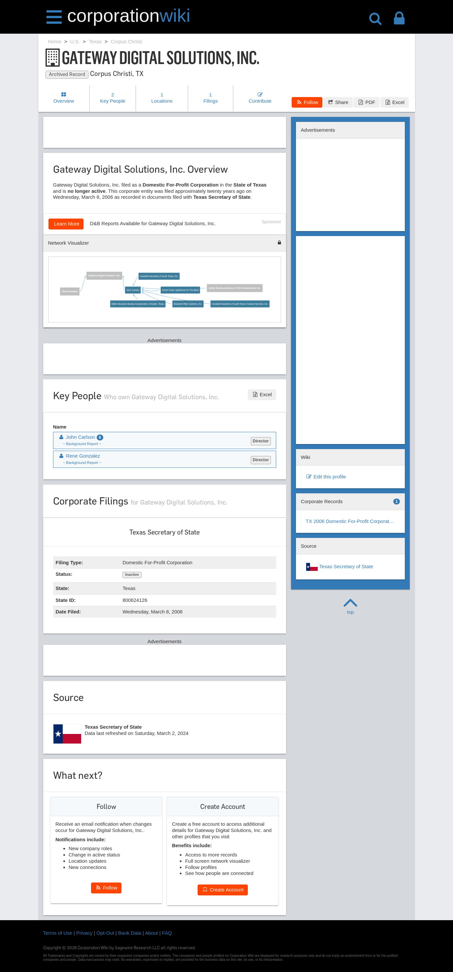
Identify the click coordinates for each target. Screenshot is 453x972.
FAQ (167, 933)
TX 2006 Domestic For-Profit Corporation (351, 521)
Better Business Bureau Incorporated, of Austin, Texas (138, 304)
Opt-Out (105, 933)
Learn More (66, 223)
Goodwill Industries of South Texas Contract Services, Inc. (240, 304)
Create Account (222, 889)
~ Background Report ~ (82, 444)
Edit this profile (326, 476)
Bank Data (129, 933)
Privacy (84, 933)
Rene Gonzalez (70, 291)
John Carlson (132, 290)
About (151, 933)
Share (337, 102)
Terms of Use (57, 933)
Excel (394, 102)
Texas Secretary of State (339, 567)
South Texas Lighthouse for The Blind (180, 290)
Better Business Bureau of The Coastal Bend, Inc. (234, 288)
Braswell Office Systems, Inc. (188, 304)
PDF (366, 102)
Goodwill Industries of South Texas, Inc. (159, 276)
